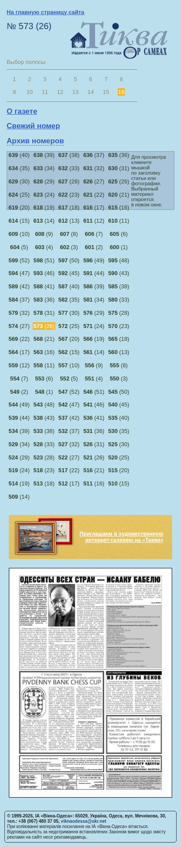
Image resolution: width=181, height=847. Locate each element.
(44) (93, 273)
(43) (118, 273)
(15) (19, 220)
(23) (69, 194)
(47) (19, 273)
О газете (22, 111)
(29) (44, 181)
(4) (44, 247)
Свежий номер (33, 126)
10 (30, 92)
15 (106, 92)
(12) (93, 220)
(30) (19, 181)
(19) (44, 207)
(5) (19, 247)
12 (60, 92)
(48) (118, 260)
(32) (93, 168)
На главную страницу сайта (45, 12)
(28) (69, 181)
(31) (118, 168)
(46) (44, 273)
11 (45, 92)
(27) (93, 181)
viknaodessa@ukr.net (84, 821)
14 (91, 92)
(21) (118, 194)
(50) (69, 260)
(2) (94, 247)
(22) (93, 194)
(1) (119, 247)
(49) (93, 260)
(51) (44, 260)
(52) (19, 260)
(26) (118, 181)
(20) (19, 207)
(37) (93, 155)
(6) (119, 234)
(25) (19, 194)
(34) (44, 168)
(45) (69, 273)
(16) (118, 207)
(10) (19, 234)
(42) (19, 286)
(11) (118, 220)
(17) (93, 207)
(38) (69, 155)
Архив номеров (35, 141)
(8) (69, 234)
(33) (69, 168)
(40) (19, 155)
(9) (44, 234)
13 (75, 92)
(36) (118, 155)
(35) (19, 168)
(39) (44, 155)
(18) (69, 207)
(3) (69, 247)
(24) (44, 194)
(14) (44, 220)
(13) (69, 220)
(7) (94, 234)
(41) (44, 286)
